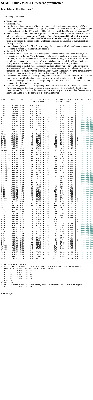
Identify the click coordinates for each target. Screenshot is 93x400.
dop (91, 122)
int (87, 122)
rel (82, 107)
